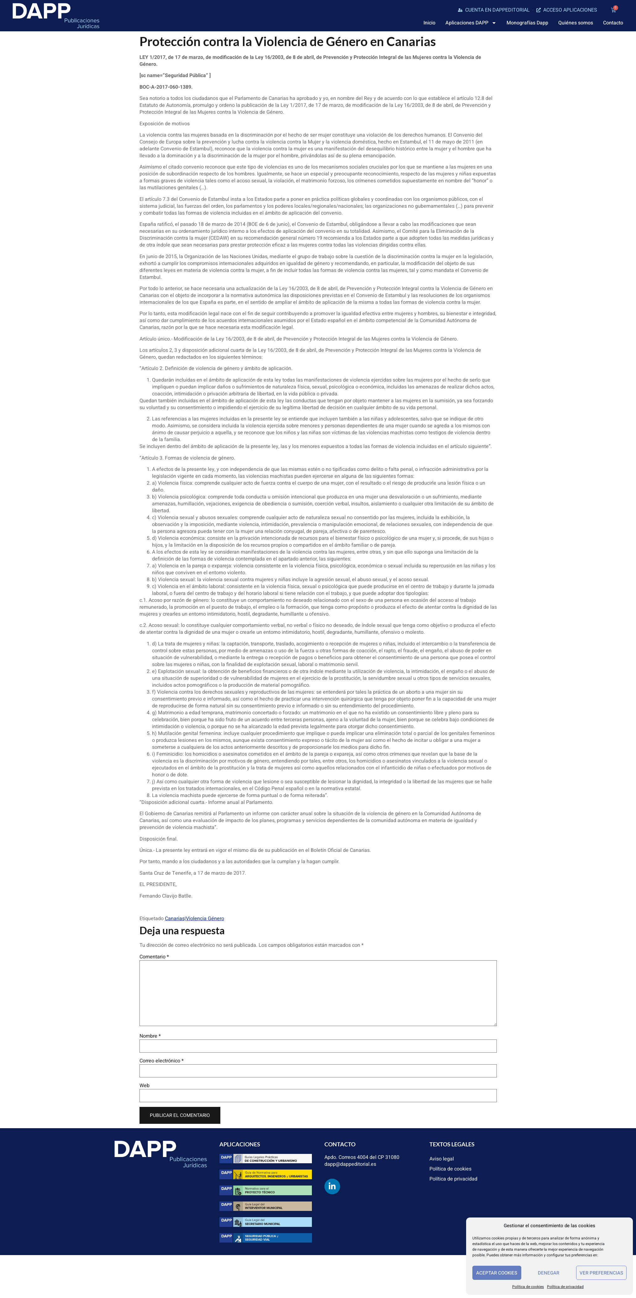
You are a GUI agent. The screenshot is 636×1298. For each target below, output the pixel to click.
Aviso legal (441, 1159)
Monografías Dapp (527, 23)
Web (144, 1085)
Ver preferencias (601, 1272)
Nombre (150, 1036)
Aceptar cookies (496, 1272)
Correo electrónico (161, 1060)
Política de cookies (528, 1287)
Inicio (429, 23)
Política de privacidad (565, 1287)
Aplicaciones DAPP (471, 23)
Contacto (613, 23)
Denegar (548, 1272)
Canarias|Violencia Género (194, 918)
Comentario (154, 956)
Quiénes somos (575, 23)
